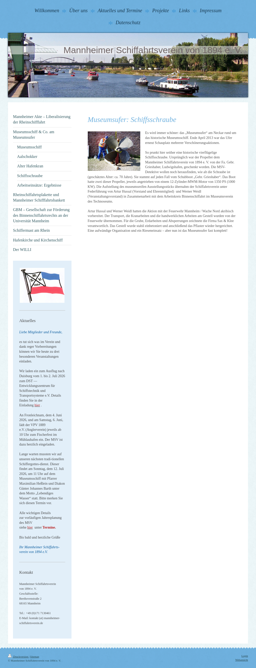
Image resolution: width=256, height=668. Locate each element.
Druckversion (18, 656)
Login (245, 655)
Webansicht (241, 659)
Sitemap (34, 656)
